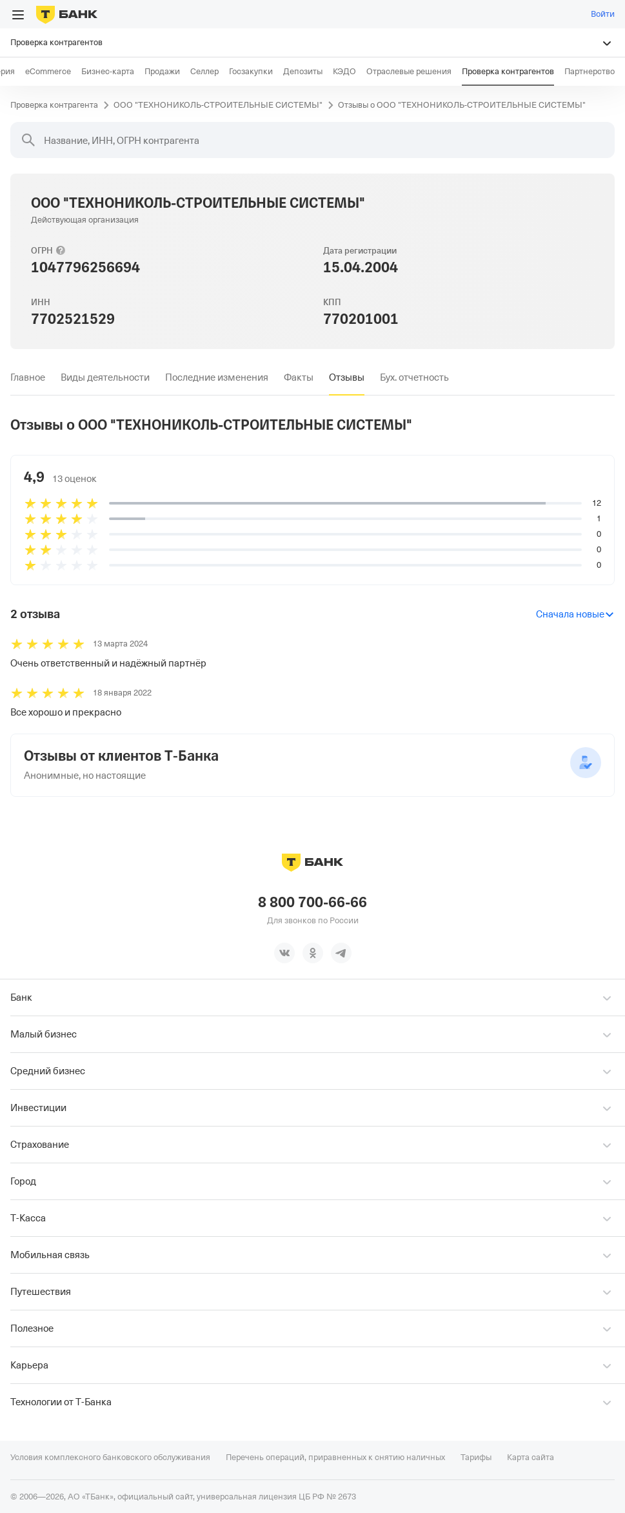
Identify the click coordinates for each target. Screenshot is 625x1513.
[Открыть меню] (18, 15)
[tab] (27, 377)
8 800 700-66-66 (312, 902)
